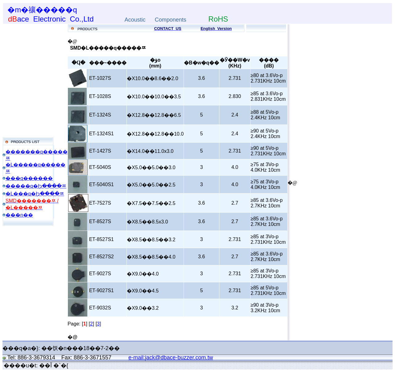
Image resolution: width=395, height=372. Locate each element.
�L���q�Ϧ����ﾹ (35, 193)
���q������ (29, 178)
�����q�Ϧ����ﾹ (36, 186)
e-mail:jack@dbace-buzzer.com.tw (170, 357)
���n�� (19, 215)
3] (99, 323)
